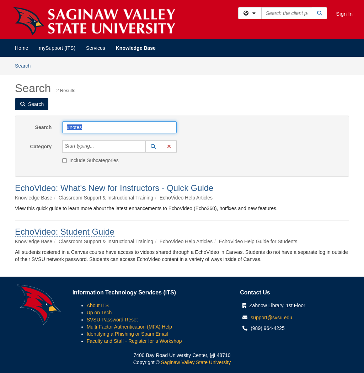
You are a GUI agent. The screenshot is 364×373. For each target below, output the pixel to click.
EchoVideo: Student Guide (64, 231)
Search (25, 65)
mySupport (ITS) (57, 48)
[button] (153, 146)
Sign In (344, 14)
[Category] (98, 146)
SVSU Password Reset (112, 320)
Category (41, 146)
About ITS (98, 305)
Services (95, 48)
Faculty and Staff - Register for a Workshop (134, 341)
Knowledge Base (136, 48)
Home (21, 48)
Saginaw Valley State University (195, 362)
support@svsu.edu (271, 317)
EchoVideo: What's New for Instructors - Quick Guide (114, 188)
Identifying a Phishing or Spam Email (127, 334)
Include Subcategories (90, 160)
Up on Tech (99, 312)
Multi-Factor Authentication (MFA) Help (129, 327)
